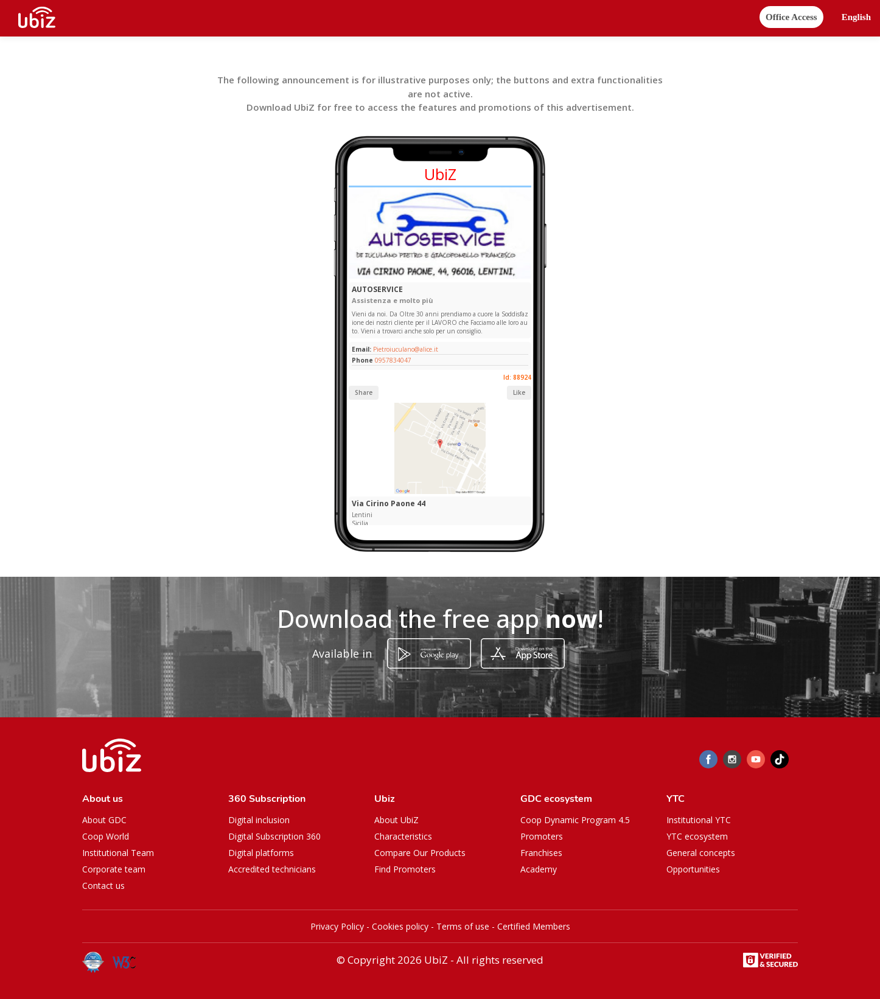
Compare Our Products (420, 852)
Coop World (105, 836)
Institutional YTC (698, 820)
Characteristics (403, 836)
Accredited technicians (272, 869)
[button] (856, 17)
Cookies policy (400, 926)
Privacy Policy (337, 926)
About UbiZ (396, 820)
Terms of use (462, 926)
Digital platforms (261, 852)
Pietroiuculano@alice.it (404, 349)
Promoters (541, 836)
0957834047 (393, 360)
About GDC (104, 820)
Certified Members (533, 926)
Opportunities (693, 869)
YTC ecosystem (697, 836)
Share (363, 392)
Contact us (103, 885)
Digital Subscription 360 (274, 836)
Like (519, 392)
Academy (538, 869)
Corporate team (113, 869)
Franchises (541, 852)
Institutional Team (118, 852)
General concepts (700, 852)
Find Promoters (405, 869)
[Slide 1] (437, 276)
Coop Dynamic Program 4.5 (575, 820)
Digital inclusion (259, 820)
